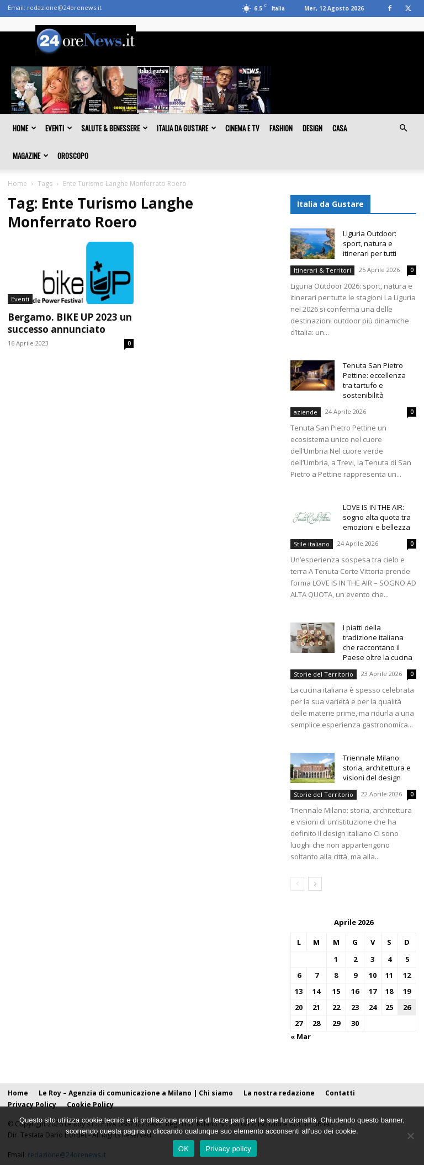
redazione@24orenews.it (64, 7)
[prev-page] (297, 884)
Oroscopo (72, 155)
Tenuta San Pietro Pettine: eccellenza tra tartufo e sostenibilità (374, 380)
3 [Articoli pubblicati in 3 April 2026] (372, 959)
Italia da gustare (186, 128)
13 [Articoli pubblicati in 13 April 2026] (299, 991)
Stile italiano (312, 544)
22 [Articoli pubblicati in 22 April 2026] (336, 1007)
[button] (403, 128)
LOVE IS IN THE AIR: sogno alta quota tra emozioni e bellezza (377, 517)
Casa (339, 128)
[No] (410, 1135)
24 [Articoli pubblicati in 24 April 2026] (373, 1007)
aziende (305, 412)
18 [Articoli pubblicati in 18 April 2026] (389, 991)
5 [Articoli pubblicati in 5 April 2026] (407, 959)
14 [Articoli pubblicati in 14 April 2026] (316, 991)
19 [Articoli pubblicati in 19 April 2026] (407, 991)
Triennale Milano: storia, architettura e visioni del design (377, 768)
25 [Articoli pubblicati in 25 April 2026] (389, 1007)
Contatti (340, 1093)
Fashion (281, 128)
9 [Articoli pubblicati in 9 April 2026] (355, 975)
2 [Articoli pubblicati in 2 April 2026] (355, 959)
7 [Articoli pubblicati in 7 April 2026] (317, 975)
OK (183, 1149)
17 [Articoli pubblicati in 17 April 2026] (373, 991)
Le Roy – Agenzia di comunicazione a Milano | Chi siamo (136, 1093)
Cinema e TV (242, 128)
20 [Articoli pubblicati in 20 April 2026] (299, 1007)
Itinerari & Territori (322, 270)
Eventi (58, 128)
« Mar (300, 1036)
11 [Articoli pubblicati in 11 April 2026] (389, 975)
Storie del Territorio (323, 674)
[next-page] (315, 884)
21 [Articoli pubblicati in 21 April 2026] (316, 1007)
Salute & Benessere (114, 128)
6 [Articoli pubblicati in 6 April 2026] (299, 975)
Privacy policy (228, 1149)
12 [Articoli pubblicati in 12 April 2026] (407, 975)
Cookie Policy (90, 1104)
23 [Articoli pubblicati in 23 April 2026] (355, 1007)
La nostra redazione (279, 1093)
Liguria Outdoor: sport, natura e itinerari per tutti (369, 243)
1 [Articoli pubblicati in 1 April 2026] (336, 959)
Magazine (31, 155)
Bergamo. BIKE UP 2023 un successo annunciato (70, 323)
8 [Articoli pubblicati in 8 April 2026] (336, 975)
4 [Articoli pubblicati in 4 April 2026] (389, 959)
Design (312, 128)
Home (24, 128)
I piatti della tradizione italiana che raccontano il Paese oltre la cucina (377, 642)
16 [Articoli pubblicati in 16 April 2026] (355, 991)
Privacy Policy (32, 1104)
